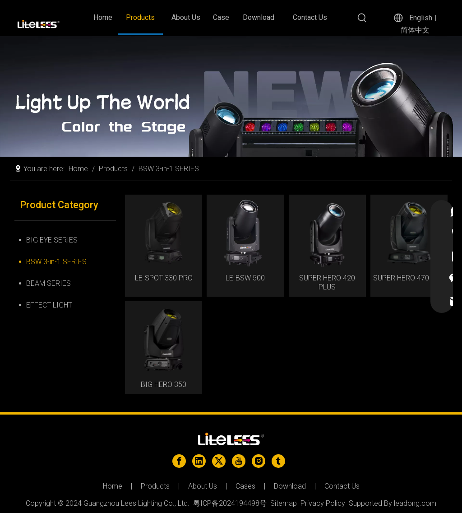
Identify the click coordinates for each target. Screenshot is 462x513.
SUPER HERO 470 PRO (409, 278)
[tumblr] (278, 461)
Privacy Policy (322, 503)
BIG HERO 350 (163, 384)
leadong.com (415, 503)
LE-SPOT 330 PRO (164, 278)
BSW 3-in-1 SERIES (56, 261)
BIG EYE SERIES (52, 240)
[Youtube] (238, 461)
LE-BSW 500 (245, 278)
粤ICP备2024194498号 (230, 503)
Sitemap (283, 503)
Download (290, 486)
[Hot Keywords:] (362, 18)
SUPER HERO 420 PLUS (327, 282)
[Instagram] (258, 461)
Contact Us (342, 486)
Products (155, 486)
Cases (245, 486)
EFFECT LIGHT (49, 305)
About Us (202, 486)
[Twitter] (219, 461)
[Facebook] (179, 461)
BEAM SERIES (48, 283)
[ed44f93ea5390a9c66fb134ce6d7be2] (231, 96)
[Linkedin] (199, 461)
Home (112, 486)
